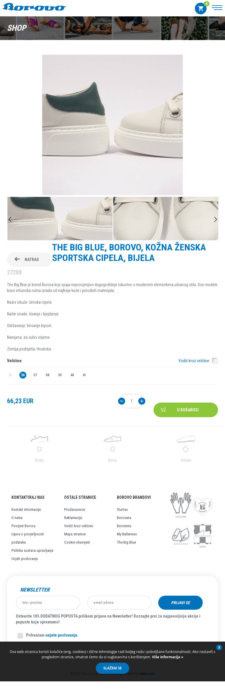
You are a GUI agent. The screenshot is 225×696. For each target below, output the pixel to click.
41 (84, 375)
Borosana (124, 517)
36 (23, 375)
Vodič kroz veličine (193, 360)
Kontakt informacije (26, 509)
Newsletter (35, 590)
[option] (112, 126)
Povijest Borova (23, 526)
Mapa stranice (75, 534)
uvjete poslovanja (61, 635)
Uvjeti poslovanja (24, 558)
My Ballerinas (127, 534)
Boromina (124, 526)
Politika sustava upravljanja (32, 550)
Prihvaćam (47, 636)
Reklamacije (73, 517)
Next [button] (216, 219)
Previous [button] (10, 219)
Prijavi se (180, 602)
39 (60, 375)
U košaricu (188, 410)
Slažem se (112, 668)
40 (72, 375)
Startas (122, 509)
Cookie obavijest (77, 542)
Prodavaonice (74, 509)
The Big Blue (126, 542)
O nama (17, 517)
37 (35, 375)
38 (47, 375)
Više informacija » (167, 656)
